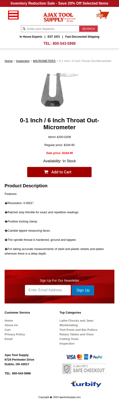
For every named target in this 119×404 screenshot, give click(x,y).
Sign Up (83, 290)
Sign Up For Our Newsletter (59, 280)
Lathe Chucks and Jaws (76, 320)
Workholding (69, 325)
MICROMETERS (44, 61)
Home (9, 61)
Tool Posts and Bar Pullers (78, 329)
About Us (11, 325)
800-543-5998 (64, 43)
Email (9, 339)
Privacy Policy (15, 334)
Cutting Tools (69, 339)
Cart (8, 329)
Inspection (23, 61)
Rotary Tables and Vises (77, 334)
